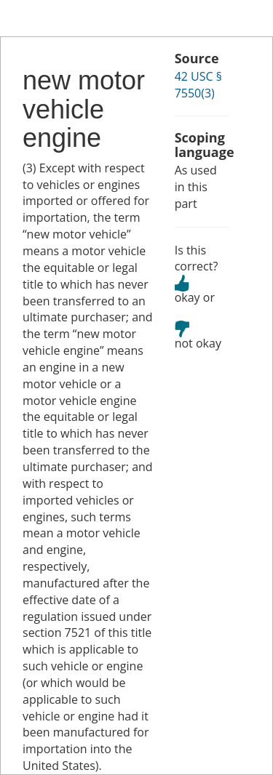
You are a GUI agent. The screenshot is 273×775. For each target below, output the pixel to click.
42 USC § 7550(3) (198, 84)
